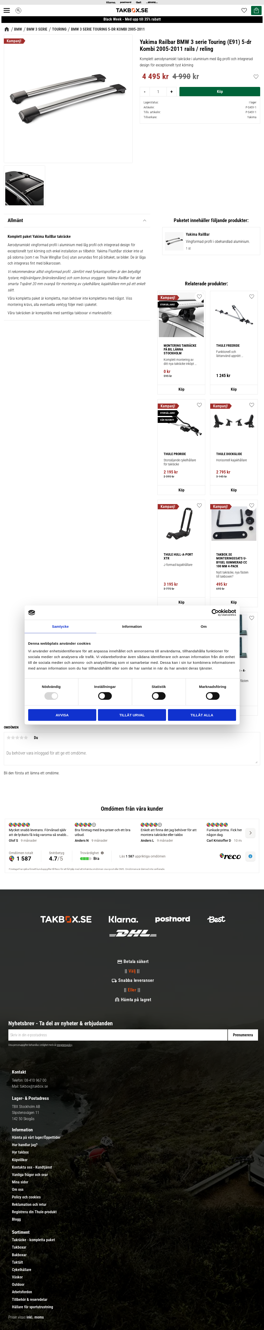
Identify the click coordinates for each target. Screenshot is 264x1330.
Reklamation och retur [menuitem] (29, 1204)
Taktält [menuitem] (17, 1262)
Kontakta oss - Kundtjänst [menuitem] (32, 1167)
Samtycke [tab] (60, 626)
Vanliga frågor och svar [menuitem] (30, 1175)
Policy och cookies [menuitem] (26, 1197)
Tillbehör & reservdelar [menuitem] (29, 1300)
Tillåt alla (201, 715)
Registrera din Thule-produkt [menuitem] (34, 1212)
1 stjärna (8, 737)
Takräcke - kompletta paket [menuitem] (33, 1240)
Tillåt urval (132, 715)
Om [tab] (204, 626)
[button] (252, 618)
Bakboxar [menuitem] (19, 1255)
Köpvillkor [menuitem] (19, 1160)
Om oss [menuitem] (17, 1189)
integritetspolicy (64, 1045)
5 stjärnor (26, 737)
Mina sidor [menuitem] (20, 1182)
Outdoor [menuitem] (18, 1284)
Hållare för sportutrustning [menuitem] (32, 1307)
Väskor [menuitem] (17, 1277)
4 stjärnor (21, 737)
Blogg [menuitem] (16, 1219)
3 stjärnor (17, 737)
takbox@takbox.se (34, 1086)
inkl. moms (35, 1317)
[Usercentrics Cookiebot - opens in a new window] (215, 612)
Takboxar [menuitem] (19, 1247)
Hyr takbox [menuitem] (20, 1152)
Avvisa (62, 715)
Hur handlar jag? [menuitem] (25, 1145)
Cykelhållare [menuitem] (21, 1270)
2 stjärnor (13, 737)
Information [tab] (132, 626)
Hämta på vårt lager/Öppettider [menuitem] (36, 1137)
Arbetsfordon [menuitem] (22, 1292)
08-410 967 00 (35, 1080)
